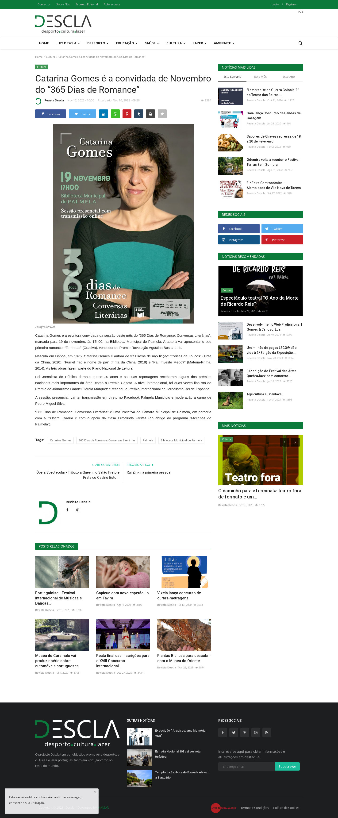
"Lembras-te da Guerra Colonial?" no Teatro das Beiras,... (273, 92)
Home (44, 43)
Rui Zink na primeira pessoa (148, 472)
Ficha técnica (112, 4)
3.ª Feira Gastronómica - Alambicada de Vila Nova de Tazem (274, 185)
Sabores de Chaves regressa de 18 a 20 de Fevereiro (274, 139)
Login (275, 4)
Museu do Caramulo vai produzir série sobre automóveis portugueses (57, 660)
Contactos (44, 4)
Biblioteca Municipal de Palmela (181, 440)
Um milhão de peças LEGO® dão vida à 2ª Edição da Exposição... (272, 350)
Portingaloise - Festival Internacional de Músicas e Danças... (58, 598)
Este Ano (289, 76)
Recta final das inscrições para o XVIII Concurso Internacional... (123, 660)
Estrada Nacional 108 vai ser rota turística (177, 754)
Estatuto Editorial (87, 4)
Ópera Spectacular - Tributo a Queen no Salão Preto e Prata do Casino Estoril (77, 475)
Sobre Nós (63, 4)
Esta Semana (232, 76)
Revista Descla (49, 101)
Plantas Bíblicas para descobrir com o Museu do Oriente (184, 658)
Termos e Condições (255, 808)
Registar (291, 4)
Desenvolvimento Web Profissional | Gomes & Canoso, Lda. (274, 327)
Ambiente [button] (224, 43)
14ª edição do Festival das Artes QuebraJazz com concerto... (271, 373)
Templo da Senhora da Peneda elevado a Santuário (182, 775)
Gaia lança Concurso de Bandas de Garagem (274, 115)
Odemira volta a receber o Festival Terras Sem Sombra (273, 162)
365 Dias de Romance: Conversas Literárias (107, 440)
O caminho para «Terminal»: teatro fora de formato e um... (259, 494)
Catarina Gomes (60, 440)
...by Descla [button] (68, 43)
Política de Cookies (286, 808)
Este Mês (260, 76)
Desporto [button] (97, 43)
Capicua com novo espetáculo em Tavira (122, 595)
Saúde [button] (152, 43)
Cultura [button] (175, 43)
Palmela (148, 440)
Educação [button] (126, 43)
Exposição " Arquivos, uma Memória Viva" (180, 733)
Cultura (50, 56)
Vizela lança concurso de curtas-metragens (179, 595)
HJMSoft (103, 807)
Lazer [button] (199, 43)
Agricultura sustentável (264, 394)
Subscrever (287, 766)
